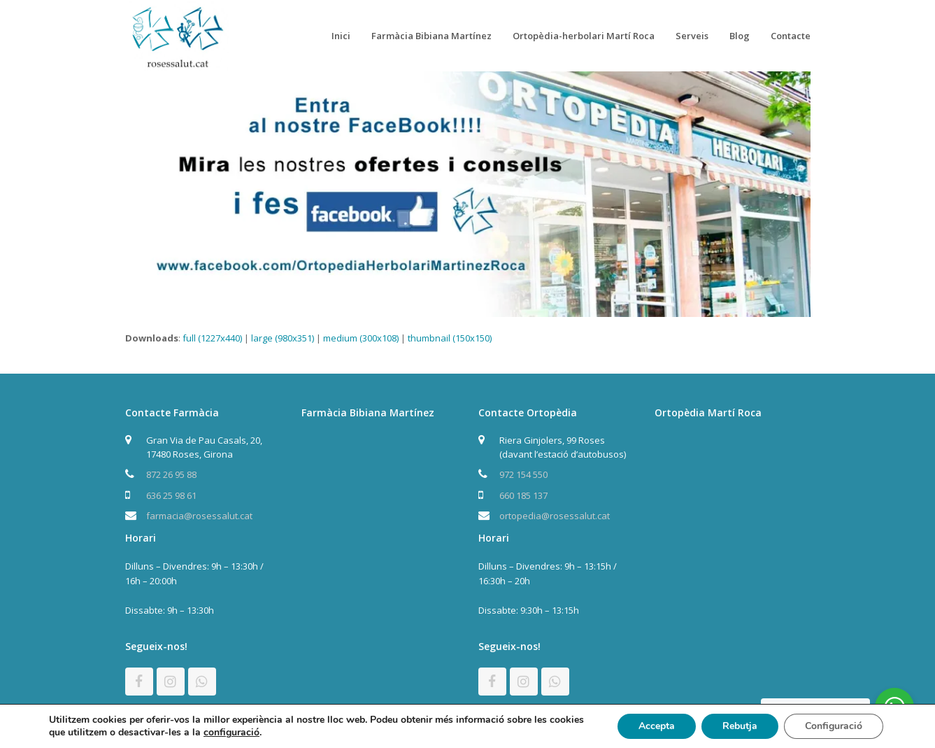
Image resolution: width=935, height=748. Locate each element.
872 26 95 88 (171, 474)
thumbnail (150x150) (450, 338)
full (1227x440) (212, 338)
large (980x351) (282, 338)
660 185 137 (523, 495)
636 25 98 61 (171, 495)
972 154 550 (523, 474)
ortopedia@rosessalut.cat (554, 515)
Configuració (833, 726)
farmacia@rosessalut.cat (199, 515)
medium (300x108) (361, 338)
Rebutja (739, 726)
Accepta (656, 726)
